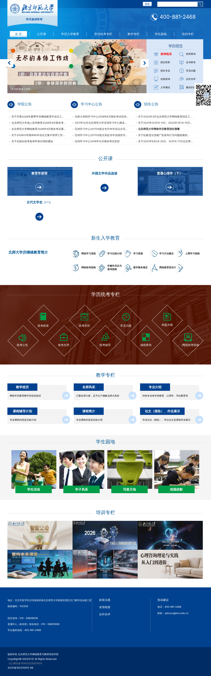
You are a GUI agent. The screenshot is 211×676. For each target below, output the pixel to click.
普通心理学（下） (169, 173)
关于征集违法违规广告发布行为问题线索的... (164, 135)
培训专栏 (188, 34)
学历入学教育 (70, 34)
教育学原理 (39, 173)
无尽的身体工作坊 (21, 88)
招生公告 (151, 104)
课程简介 (88, 411)
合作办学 (191, 78)
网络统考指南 (88, 267)
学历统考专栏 (103, 34)
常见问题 (191, 70)
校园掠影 (176, 489)
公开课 (41, 34)
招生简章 (165, 62)
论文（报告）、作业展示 (162, 411)
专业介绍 (155, 387)
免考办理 (63, 345)
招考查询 (191, 53)
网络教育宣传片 (167, 267)
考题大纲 (167, 324)
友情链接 (104, 607)
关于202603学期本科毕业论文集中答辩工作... (38, 135)
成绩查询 (145, 345)
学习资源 (138, 253)
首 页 (18, 34)
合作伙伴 (104, 614)
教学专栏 (133, 34)
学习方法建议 (166, 253)
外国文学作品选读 (104, 173)
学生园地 (161, 34)
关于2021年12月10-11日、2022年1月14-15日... (165, 122)
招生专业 (165, 70)
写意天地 (129, 489)
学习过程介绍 (114, 253)
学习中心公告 (91, 104)
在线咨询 (165, 78)
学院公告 (24, 104)
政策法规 (104, 600)
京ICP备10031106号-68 (20, 667)
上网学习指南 (192, 253)
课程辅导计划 (22, 411)
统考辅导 (105, 345)
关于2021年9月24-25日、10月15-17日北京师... (165, 141)
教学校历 (22, 387)
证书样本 (191, 62)
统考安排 (84, 325)
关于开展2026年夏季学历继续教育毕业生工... (37, 116)
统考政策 (43, 325)
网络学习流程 (88, 253)
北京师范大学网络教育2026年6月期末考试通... (38, 128)
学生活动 (33, 489)
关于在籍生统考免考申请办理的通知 (32, 141)
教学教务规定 (140, 267)
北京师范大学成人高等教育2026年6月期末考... (38, 122)
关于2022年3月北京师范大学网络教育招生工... (165, 116)
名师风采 (88, 387)
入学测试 (165, 87)
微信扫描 (191, 87)
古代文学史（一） (39, 202)
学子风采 (81, 489)
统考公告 (22, 345)
